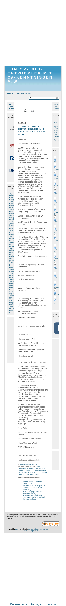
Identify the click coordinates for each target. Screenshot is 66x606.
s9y (16, 529)
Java (11, 274)
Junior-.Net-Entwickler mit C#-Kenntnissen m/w (30, 75)
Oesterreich (58, 287)
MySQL (12, 252)
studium (12, 260)
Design (12, 200)
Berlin (11, 256)
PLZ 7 (34, 464)
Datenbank (13, 203)
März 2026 (56, 131)
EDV (11, 310)
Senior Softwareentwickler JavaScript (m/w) (33, 492)
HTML (11, 229)
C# (10, 244)
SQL (11, 248)
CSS (11, 221)
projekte (12, 264)
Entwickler (13, 283)
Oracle (11, 227)
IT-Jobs (11, 290)
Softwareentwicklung (26, 474)
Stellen (11, 281)
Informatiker (22, 472)
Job (10, 297)
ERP (11, 254)
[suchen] (32, 111)
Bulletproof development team (38, 529)
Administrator (14, 270)
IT (10, 312)
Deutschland (59, 186)
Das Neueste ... (57, 136)
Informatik (13, 309)
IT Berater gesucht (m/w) (32, 495)
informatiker (13, 240)
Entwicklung (13, 287)
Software (12, 279)
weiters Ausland (57, 303)
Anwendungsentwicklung (36, 468)
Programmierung (40, 472)
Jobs (11, 307)
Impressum (24, 93)
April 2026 (56, 127)
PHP (11, 211)
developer (13, 217)
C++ (10, 233)
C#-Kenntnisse (24, 470)
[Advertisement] (33, 33)
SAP (11, 258)
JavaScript (13, 231)
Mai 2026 (56, 124)
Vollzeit (12, 295)
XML (11, 237)
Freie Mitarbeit (57, 177)
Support (12, 262)
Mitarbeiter (13, 275)
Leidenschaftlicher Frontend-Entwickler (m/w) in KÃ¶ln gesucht (34, 487)
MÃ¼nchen (13, 250)
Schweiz (57, 294)
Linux (11, 266)
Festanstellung (25, 464)
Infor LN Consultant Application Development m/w (34, 498)
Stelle (11, 299)
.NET (11, 202)
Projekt (12, 238)
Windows (12, 215)
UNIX (11, 198)
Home (10, 93)
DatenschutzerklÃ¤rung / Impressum (33, 604)
